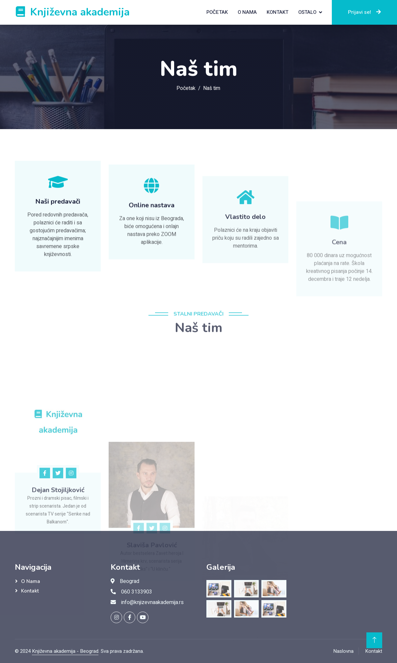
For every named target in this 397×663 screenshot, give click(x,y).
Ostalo (307, 12)
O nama (247, 12)
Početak (217, 12)
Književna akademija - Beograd (65, 651)
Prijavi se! (364, 12)
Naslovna (343, 651)
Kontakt (277, 12)
